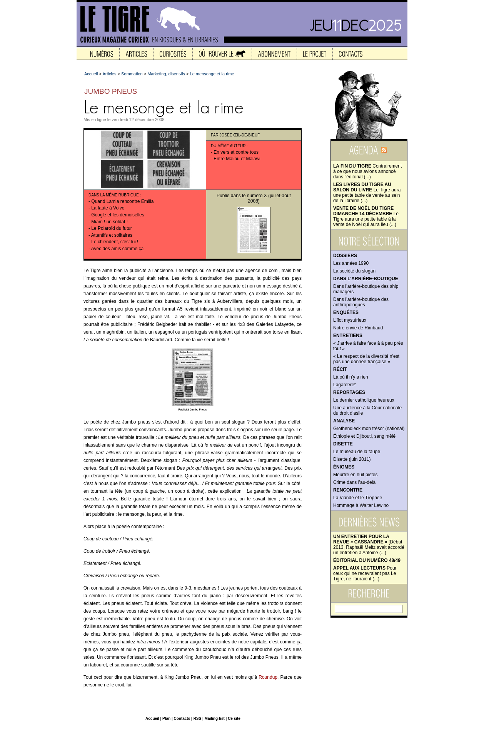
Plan (166, 718)
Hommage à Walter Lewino (361, 505)
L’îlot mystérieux (349, 320)
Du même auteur (228, 146)
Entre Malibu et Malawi (237, 158)
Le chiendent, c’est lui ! (114, 241)
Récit (340, 369)
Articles (109, 73)
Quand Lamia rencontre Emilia (122, 201)
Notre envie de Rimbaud (358, 328)
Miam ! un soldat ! (109, 221)
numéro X (257, 195)
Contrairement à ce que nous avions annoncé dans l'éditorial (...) (367, 171)
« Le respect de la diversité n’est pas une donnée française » (366, 359)
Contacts (182, 718)
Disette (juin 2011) (352, 459)
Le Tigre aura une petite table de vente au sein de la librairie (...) (367, 192)
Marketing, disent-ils (166, 73)
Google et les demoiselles (117, 215)
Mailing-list (215, 718)
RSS (198, 718)
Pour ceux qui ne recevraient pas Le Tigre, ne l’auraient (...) (365, 573)
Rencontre (347, 490)
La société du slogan (354, 271)
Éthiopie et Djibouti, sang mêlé (364, 436)
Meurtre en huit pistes (355, 474)
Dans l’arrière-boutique (365, 278)
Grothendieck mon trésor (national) (368, 428)
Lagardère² (344, 384)
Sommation (132, 73)
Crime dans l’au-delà (354, 482)
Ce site (234, 718)
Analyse (344, 421)
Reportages (349, 392)
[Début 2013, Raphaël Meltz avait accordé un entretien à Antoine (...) (368, 544)
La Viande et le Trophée (357, 497)
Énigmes (343, 467)
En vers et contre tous (236, 152)
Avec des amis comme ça (117, 248)
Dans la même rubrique (113, 195)
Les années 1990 (351, 263)
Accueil (91, 73)
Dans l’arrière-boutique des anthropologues (361, 302)
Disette (343, 444)
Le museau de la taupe (356, 451)
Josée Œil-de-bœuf (240, 135)
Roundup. (269, 677)
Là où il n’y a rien (350, 377)
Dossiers (345, 255)
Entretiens (347, 335)
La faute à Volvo (107, 208)
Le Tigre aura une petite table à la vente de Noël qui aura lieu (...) (366, 216)
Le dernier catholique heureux (363, 400)
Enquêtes (346, 312)
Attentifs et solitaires (111, 235)
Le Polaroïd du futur (111, 228)
